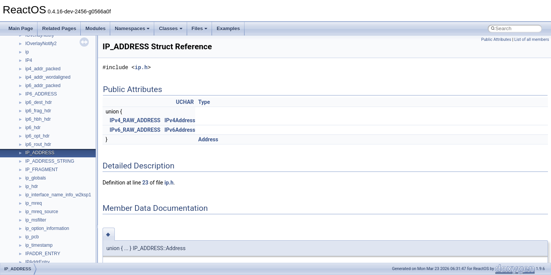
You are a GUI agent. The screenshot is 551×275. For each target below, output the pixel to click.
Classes (170, 28)
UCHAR (185, 102)
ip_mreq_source (41, 211)
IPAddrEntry (37, 262)
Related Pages (59, 28)
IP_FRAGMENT (41, 169)
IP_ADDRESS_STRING (49, 161)
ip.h (141, 67)
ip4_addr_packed (42, 68)
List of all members (531, 39)
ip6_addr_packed (42, 85)
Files (200, 28)
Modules (95, 28)
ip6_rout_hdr (38, 144)
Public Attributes (496, 39)
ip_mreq (33, 203)
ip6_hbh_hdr (38, 119)
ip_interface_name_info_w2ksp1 (58, 194)
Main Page (20, 28)
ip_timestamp (38, 245)
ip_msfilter (35, 220)
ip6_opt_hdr (37, 136)
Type (204, 102)
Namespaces (132, 28)
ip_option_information (47, 228)
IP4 (28, 60)
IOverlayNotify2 (41, 43)
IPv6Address (180, 130)
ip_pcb (32, 236)
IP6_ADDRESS (41, 94)
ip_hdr (31, 186)
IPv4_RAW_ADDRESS (134, 120)
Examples (228, 28)
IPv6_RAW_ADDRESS (134, 130)
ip (27, 52)
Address (208, 139)
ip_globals (35, 178)
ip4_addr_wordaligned (47, 77)
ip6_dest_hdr (38, 102)
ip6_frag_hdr (38, 110)
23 (145, 183)
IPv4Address (180, 120)
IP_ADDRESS (39, 152)
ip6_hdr (33, 127)
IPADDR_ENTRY (42, 253)
